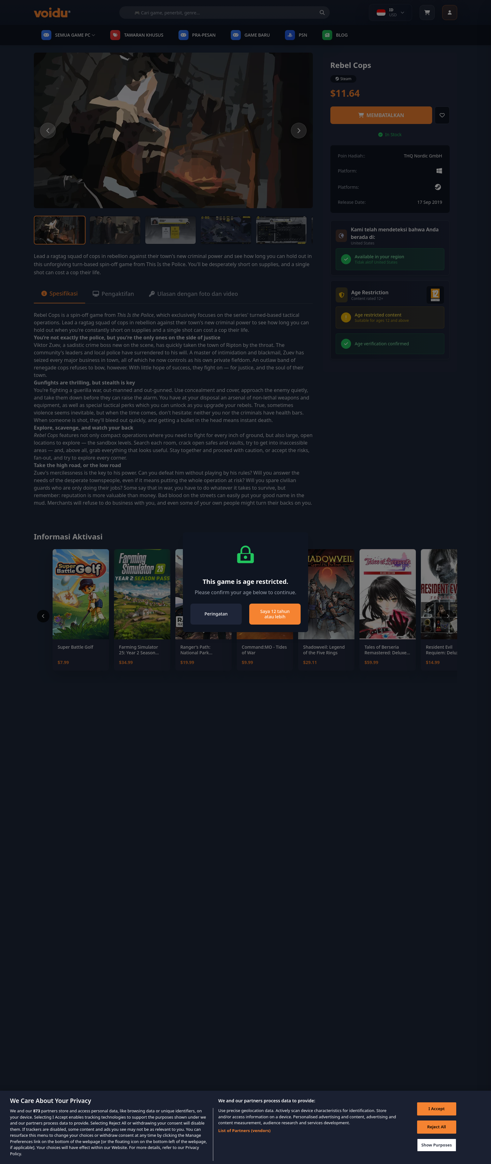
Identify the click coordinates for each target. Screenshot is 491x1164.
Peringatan (216, 614)
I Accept (436, 1117)
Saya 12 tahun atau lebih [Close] (275, 614)
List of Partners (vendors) (244, 1139)
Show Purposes (436, 1154)
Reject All (436, 1136)
